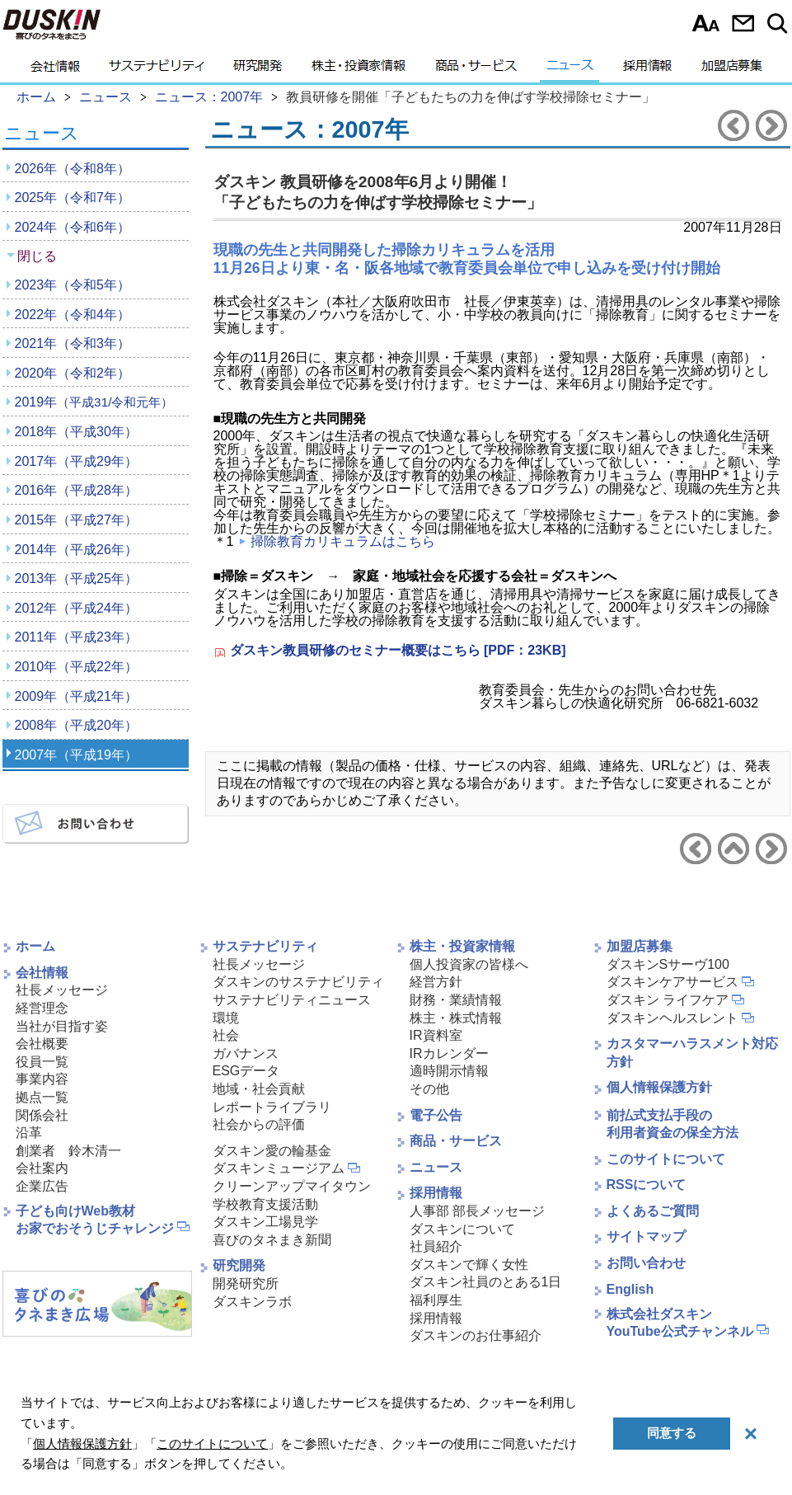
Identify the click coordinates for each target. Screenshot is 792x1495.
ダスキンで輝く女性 (469, 1265)
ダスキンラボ (252, 1302)
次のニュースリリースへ (771, 125)
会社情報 (55, 70)
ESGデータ (246, 1071)
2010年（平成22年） (76, 667)
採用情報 (647, 70)
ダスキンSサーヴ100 (668, 964)
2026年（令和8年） (73, 169)
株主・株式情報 (456, 1018)
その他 (429, 1089)
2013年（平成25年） (76, 578)
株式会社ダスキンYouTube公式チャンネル (680, 1322)
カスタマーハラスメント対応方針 (692, 1053)
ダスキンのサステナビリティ (298, 982)
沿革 (29, 1133)
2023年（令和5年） (73, 285)
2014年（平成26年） (76, 550)
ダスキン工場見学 (265, 1222)
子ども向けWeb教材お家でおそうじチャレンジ (95, 1219)
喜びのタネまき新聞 (272, 1240)
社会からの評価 (259, 1124)
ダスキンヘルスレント (672, 1018)
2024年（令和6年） (73, 227)
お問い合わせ (743, 23)
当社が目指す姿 (62, 1026)
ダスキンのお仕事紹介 (475, 1335)
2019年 (94, 402)
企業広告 (42, 1186)
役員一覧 (42, 1062)
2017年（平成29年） (76, 461)
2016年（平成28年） (76, 490)
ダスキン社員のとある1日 (486, 1282)
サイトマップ (646, 1236)
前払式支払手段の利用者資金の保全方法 (672, 1124)
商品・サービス (476, 70)
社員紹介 (436, 1246)
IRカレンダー (449, 1053)
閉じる (37, 256)
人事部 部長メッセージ (477, 1211)
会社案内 (42, 1168)
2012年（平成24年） (76, 608)
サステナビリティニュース (292, 1000)
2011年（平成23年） (76, 637)
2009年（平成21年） (76, 696)
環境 (226, 1018)
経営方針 (436, 982)
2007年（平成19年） (76, 755)
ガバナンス (246, 1053)
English (630, 1289)
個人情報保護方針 (659, 1087)
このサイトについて (666, 1159)
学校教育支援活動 (265, 1204)
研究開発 (257, 70)
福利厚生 (436, 1300)
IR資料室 (436, 1035)
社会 (226, 1035)
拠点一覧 (42, 1097)
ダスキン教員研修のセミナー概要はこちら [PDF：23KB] (398, 650)
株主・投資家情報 (358, 70)
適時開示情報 (449, 1071)
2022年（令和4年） (73, 315)
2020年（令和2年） (73, 373)
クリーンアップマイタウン (292, 1186)
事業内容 (42, 1079)
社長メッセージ (62, 990)
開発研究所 (246, 1283)
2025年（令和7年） (73, 197)
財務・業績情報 (456, 1000)
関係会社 (42, 1115)
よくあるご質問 (653, 1211)
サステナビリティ (156, 70)
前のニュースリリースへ (733, 125)
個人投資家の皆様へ (469, 964)
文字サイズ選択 (705, 23)
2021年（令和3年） (73, 343)
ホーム (35, 946)
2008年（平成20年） (76, 725)
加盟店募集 (732, 70)
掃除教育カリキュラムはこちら (343, 541)
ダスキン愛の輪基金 (272, 1151)
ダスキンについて (462, 1229)
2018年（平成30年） (76, 432)
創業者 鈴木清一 (68, 1151)
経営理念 (42, 1008)
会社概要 (42, 1044)
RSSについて (647, 1185)
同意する (671, 1433)
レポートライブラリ (272, 1107)
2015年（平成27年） (76, 520)
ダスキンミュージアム (278, 1168)
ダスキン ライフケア (668, 1000)
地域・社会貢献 (259, 1089)
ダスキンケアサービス (672, 982)
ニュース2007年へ (733, 848)
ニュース (570, 70)
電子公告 (436, 1115)
